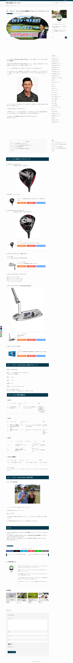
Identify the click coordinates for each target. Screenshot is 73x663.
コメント (9, 618)
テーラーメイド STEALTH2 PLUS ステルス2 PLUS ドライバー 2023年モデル (31, 198)
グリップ (54, 84)
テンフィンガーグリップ (57, 107)
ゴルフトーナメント (56, 90)
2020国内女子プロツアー (57, 73)
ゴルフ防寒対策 (55, 105)
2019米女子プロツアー (56, 67)
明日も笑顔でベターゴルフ (13, 3)
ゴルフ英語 (54, 103)
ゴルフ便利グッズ (55, 94)
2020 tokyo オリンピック (57, 71)
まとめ (12, 150)
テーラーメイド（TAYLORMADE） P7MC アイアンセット (27, 263)
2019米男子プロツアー (56, 69)
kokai (11, 571)
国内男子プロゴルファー (57, 115)
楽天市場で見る (31, 245)
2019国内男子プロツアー (57, 65)
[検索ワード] (59, 37)
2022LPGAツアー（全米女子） (58, 77)
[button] (9, 551)
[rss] (65, 0)
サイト (9, 639)
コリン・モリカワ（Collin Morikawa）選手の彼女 (20, 148)
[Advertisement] (27, 48)
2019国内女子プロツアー (57, 63)
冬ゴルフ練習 (55, 111)
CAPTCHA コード (10, 646)
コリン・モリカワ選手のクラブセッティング (19, 143)
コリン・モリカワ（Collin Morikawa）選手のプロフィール (21, 145)
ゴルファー (54, 86)
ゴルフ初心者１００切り (57, 96)
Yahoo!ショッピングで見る (41, 245)
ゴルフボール (55, 92)
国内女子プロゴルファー (57, 113)
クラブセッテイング (9, 13)
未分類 (54, 117)
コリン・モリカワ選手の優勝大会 (17, 146)
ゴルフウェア (55, 88)
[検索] (66, 0)
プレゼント (54, 109)
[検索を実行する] (66, 37)
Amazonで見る (22, 245)
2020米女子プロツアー (56, 75)
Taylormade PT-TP (20, 335)
